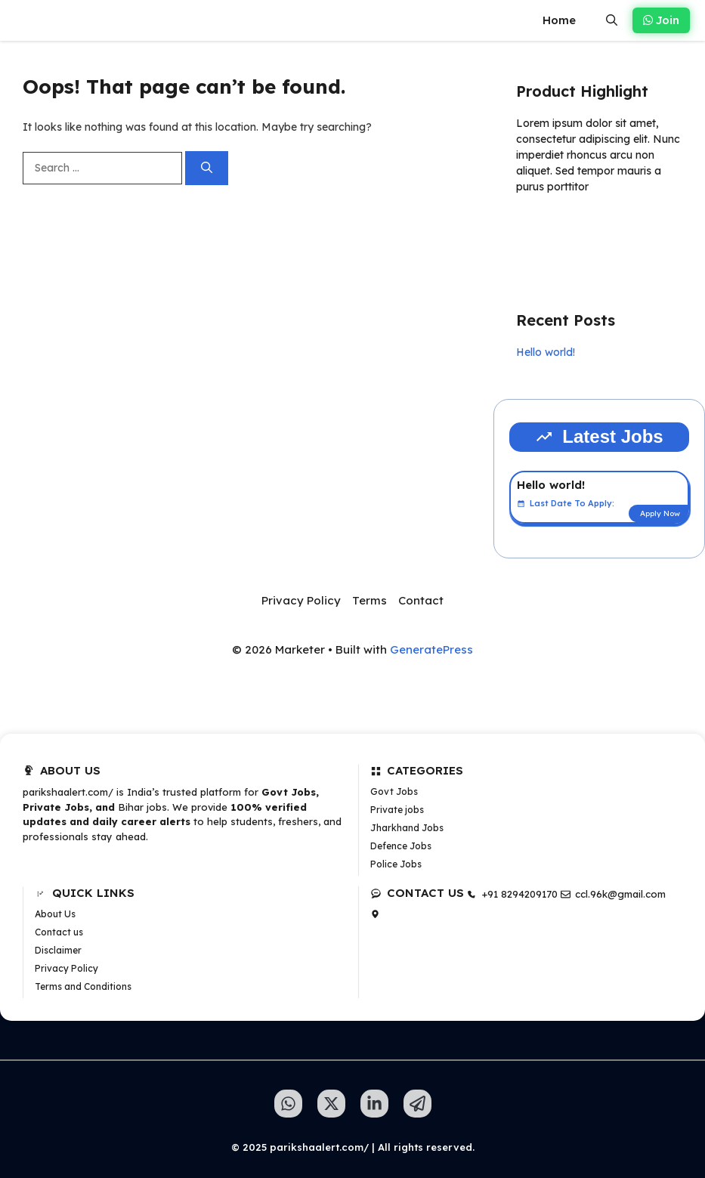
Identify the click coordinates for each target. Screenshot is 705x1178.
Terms (369, 600)
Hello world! (545, 352)
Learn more (563, 230)
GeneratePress (431, 649)
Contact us (59, 932)
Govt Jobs (394, 791)
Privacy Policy (301, 600)
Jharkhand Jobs (407, 827)
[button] (611, 20)
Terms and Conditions (83, 986)
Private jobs (397, 809)
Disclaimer (58, 950)
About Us (55, 914)
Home (559, 20)
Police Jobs (396, 864)
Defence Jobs (400, 846)
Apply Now (660, 513)
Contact (421, 600)
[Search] (206, 168)
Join (661, 20)
